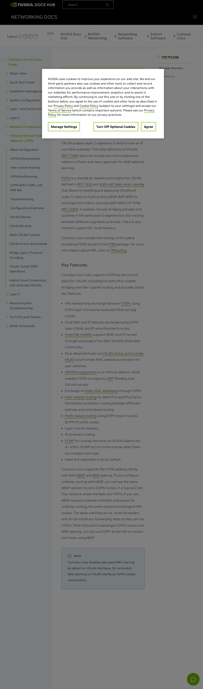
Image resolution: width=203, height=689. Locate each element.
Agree (148, 127)
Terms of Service (59, 110)
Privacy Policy (63, 106)
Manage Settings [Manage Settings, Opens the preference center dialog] (64, 127)
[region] (103, 103)
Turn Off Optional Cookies (115, 127)
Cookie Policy (89, 106)
